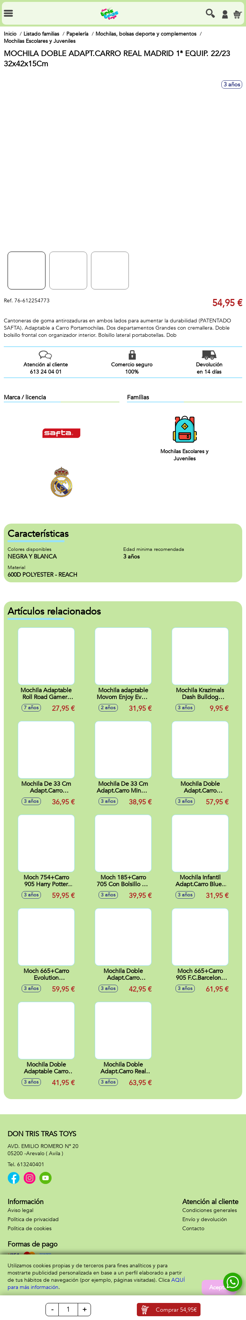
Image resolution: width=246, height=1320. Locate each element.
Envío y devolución (204, 1219)
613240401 (30, 1164)
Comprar (176, 1310)
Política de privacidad (33, 1219)
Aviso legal (20, 1210)
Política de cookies (30, 1228)
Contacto (193, 1228)
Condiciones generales (209, 1210)
